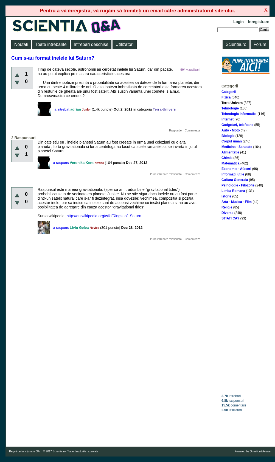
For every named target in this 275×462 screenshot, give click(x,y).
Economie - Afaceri (236, 169)
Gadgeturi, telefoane (237, 125)
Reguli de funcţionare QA (24, 451)
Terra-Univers (232, 103)
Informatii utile (232, 174)
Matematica (230, 163)
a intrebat (61, 109)
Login (238, 22)
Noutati (21, 44)
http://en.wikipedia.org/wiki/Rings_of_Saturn (104, 216)
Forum (260, 44)
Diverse (227, 213)
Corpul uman (231, 141)
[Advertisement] (245, 307)
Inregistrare (258, 22)
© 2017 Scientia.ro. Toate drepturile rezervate (70, 451)
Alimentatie (230, 152)
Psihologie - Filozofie (237, 185)
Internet (227, 119)
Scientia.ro (236, 44)
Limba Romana (233, 191)
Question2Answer (260, 451)
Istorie (226, 196)
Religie (226, 207)
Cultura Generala (234, 180)
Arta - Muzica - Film (236, 202)
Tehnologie (230, 108)
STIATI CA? (230, 218)
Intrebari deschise (91, 44)
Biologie (227, 136)
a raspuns (61, 163)
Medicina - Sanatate (236, 147)
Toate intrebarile (51, 44)
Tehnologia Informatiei (239, 114)
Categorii (228, 92)
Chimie (226, 158)
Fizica (226, 97)
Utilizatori (125, 44)
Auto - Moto (230, 130)
